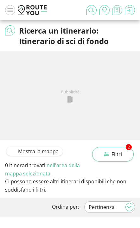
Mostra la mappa (34, 151)
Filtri (118, 152)
